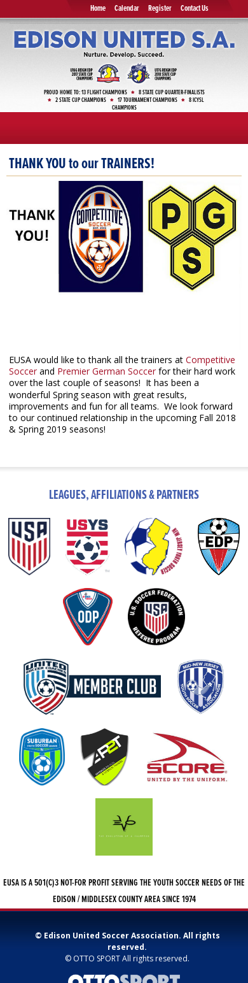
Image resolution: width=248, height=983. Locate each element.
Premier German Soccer (106, 371)
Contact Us (195, 8)
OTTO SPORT (96, 958)
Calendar (126, 8)
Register (160, 8)
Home (98, 8)
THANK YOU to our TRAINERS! (82, 164)
